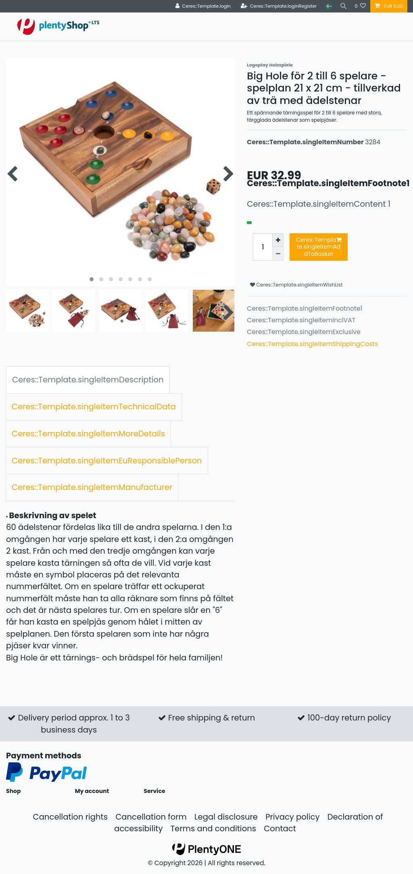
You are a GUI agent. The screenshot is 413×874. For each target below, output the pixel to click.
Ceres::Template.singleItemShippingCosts (312, 344)
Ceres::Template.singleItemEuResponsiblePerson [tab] (107, 460)
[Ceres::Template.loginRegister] (276, 6)
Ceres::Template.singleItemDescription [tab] (88, 379)
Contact (280, 828)
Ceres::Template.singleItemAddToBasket (319, 247)
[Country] (326, 6)
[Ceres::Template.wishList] (360, 6)
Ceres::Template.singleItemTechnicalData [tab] (94, 406)
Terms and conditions (213, 828)
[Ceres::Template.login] (201, 6)
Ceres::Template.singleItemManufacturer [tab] (92, 487)
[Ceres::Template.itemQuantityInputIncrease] (278, 240)
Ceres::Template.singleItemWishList (296, 284)
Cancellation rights (70, 816)
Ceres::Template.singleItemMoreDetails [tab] (88, 433)
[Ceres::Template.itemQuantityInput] (262, 247)
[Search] (342, 6)
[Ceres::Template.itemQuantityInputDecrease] (278, 254)
